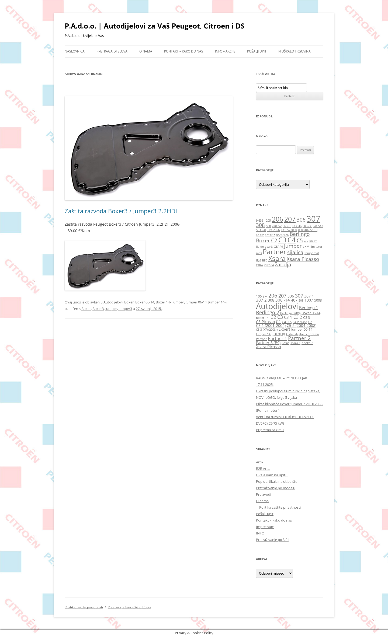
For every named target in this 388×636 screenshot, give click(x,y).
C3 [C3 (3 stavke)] (282, 239)
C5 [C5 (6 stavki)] (310, 322)
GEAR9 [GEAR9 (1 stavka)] (278, 247)
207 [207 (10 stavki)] (282, 295)
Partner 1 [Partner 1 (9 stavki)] (277, 338)
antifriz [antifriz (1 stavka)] (270, 235)
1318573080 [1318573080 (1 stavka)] (289, 230)
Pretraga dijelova (111, 51)
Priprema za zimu (270, 429)
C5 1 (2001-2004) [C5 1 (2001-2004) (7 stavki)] (271, 325)
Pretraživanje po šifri (272, 539)
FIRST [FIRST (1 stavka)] (313, 241)
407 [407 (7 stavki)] (294, 300)
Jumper (178, 302)
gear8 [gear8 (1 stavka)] (269, 247)
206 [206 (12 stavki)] (272, 295)
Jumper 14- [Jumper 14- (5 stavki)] (263, 334)
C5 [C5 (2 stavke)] (300, 240)
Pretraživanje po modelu (275, 487)
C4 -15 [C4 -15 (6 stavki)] (287, 322)
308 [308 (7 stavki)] (271, 300)
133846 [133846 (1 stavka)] (297, 226)
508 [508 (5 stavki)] (301, 300)
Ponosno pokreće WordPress (129, 607)
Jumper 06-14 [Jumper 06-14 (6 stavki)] (301, 329)
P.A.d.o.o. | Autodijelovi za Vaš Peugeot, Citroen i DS (154, 26)
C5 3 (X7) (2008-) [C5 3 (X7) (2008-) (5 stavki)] (267, 329)
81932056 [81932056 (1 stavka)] (273, 230)
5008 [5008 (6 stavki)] (318, 300)
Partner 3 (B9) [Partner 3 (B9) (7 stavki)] (268, 342)
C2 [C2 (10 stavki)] (273, 317)
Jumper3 (125, 308)
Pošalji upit (256, 51)
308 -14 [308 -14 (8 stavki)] (282, 300)
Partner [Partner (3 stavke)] (274, 251)
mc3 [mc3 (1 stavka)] (259, 253)
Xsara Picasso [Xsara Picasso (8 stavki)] (268, 346)
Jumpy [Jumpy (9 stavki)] (278, 333)
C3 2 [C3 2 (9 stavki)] (297, 317)
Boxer (129, 302)
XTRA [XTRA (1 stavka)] (259, 265)
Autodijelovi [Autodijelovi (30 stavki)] (277, 306)
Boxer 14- (163, 302)
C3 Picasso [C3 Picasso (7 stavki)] (265, 321)
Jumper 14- (217, 302)
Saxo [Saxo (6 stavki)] (285, 343)
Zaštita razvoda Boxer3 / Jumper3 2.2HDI (121, 211)
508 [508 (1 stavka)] (268, 226)
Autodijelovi (113, 302)
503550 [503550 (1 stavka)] (261, 230)
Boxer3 (98, 308)
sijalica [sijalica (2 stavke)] (295, 252)
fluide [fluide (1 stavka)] (260, 247)
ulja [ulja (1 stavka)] (258, 260)
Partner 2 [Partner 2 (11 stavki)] (299, 338)
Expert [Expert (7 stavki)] (284, 329)
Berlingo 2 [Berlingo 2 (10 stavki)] (267, 312)
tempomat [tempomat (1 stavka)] (311, 253)
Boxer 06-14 (144, 302)
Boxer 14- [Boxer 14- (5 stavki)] (262, 318)
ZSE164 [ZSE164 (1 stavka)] (269, 265)
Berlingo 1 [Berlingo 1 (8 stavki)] (308, 307)
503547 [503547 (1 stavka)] (318, 226)
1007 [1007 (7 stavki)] (308, 300)
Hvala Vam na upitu (271, 475)
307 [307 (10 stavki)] (299, 295)
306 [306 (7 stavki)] (290, 296)
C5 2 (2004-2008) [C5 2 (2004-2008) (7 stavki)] (301, 325)
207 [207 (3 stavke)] (290, 219)
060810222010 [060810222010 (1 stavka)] (307, 230)
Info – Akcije (225, 51)
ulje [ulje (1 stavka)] (264, 260)
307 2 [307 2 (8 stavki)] (261, 300)
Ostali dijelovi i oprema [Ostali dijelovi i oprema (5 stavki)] (302, 334)
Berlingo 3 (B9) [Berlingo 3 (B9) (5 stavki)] (290, 313)
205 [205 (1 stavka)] (268, 220)
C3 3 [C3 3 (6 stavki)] (306, 317)
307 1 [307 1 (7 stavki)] (309, 296)
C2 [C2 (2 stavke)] (274, 240)
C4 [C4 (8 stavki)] (278, 321)
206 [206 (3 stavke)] (277, 219)
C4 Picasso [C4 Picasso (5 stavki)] (300, 322)
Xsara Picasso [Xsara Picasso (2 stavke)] (303, 259)
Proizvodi (263, 494)
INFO (260, 533)
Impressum (265, 526)
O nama (145, 51)
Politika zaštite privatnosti (280, 507)
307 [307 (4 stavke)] (313, 218)
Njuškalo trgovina (294, 51)
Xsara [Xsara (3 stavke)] (277, 258)
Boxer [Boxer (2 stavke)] (263, 240)
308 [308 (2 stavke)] (260, 225)
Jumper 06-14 (196, 302)
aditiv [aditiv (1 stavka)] (260, 235)
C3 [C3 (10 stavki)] (280, 317)
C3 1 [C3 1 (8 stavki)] (288, 317)
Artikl (260, 462)
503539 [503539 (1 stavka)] (307, 226)
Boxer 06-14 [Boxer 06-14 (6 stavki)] (311, 313)
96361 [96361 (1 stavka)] (287, 226)
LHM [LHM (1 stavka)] (306, 247)
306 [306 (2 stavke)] (301, 219)
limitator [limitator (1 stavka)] (316, 247)
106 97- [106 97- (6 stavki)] (261, 296)
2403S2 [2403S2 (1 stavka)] (277, 226)
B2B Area (263, 468)
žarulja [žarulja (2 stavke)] (283, 264)
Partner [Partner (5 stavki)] (261, 339)
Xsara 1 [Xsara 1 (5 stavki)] (295, 343)
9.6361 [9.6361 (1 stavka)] (260, 220)
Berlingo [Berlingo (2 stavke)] (300, 233)
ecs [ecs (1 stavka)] (306, 241)
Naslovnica (75, 51)
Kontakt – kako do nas (183, 51)
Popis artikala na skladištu (276, 481)
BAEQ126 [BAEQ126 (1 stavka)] (282, 235)
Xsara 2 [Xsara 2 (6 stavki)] (307, 343)
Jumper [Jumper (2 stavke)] (293, 245)
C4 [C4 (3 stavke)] (291, 239)
